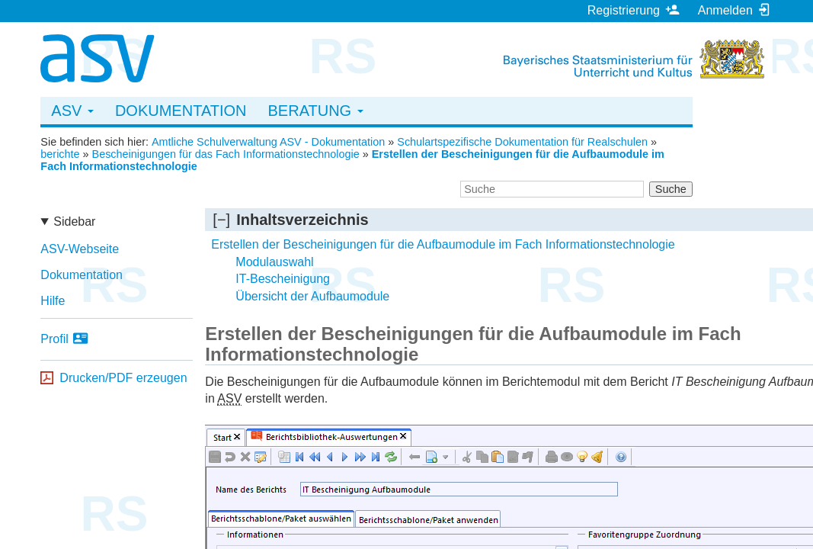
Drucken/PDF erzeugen (123, 377)
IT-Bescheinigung (282, 278)
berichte (59, 154)
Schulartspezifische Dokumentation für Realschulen (522, 142)
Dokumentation (181, 110)
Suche (671, 189)
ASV (72, 110)
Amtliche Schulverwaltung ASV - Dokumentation (268, 142)
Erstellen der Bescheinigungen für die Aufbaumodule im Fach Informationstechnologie (442, 244)
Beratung (315, 110)
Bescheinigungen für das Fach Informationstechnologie (226, 154)
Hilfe (52, 300)
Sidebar (74, 221)
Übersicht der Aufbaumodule (312, 296)
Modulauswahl (274, 261)
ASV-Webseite (79, 248)
